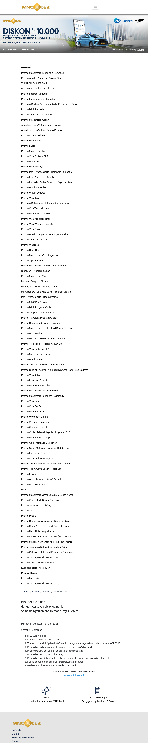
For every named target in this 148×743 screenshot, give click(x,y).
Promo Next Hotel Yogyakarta (37, 531)
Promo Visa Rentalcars (33, 411)
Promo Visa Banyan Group (35, 437)
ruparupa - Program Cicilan (35, 270)
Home (26, 591)
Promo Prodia (28, 515)
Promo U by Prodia (31, 333)
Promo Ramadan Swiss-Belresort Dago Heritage (47, 182)
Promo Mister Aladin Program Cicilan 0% (43, 338)
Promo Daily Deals (31, 249)
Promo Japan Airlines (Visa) (36, 505)
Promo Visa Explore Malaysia (37, 458)
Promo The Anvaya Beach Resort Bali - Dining (46, 463)
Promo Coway (28, 473)
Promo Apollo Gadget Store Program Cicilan (45, 234)
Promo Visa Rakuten (32, 374)
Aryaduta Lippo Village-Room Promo (41, 124)
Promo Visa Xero (30, 197)
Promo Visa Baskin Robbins (36, 213)
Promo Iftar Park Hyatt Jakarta (37, 176)
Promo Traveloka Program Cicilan (39, 317)
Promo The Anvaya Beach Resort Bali (41, 468)
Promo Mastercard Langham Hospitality (42, 395)
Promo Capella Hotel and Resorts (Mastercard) (46, 536)
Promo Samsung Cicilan (34, 239)
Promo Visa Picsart (31, 140)
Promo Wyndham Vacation (35, 421)
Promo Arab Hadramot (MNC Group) (41, 479)
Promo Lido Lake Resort (34, 380)
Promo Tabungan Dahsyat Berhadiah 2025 (44, 546)
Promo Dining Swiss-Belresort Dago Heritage (45, 520)
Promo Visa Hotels (31, 400)
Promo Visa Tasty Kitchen (35, 208)
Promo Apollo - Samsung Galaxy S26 (41, 77)
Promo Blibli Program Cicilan (36, 307)
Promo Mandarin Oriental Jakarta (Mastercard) (46, 541)
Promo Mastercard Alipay (35, 119)
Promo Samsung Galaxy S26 (36, 114)
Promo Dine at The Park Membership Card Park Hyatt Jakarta (54, 369)
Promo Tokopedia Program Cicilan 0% (41, 343)
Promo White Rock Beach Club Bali (40, 499)
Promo (15, 740)
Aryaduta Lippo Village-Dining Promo (41, 129)
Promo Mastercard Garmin (35, 150)
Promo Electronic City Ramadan (38, 98)
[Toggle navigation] (95, 7)
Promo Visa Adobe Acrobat (36, 385)
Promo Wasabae (30, 244)
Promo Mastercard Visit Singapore (40, 255)
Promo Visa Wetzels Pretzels (37, 223)
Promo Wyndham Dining (34, 416)
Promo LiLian (28, 145)
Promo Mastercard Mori (34, 275)
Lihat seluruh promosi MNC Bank (46, 695)
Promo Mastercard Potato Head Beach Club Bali (47, 327)
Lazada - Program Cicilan (34, 281)
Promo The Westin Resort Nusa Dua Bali (43, 364)
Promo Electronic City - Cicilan (37, 88)
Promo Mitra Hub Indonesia (36, 353)
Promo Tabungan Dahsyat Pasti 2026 (41, 557)
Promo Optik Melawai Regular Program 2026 (45, 432)
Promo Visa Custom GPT (34, 156)
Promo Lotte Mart (31, 578)
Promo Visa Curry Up (32, 228)
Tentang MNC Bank (23, 737)
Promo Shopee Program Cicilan (38, 312)
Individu (35, 591)
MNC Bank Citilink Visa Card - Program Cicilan (46, 291)
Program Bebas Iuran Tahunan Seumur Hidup (45, 202)
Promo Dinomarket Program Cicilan (40, 322)
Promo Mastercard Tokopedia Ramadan (42, 72)
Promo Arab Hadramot (33, 484)
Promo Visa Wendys (32, 166)
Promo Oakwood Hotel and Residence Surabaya (47, 551)
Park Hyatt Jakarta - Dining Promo (39, 286)
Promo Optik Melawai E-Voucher (39, 442)
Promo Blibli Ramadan (33, 109)
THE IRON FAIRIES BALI (34, 83)
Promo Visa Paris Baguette (35, 218)
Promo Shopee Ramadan (34, 93)
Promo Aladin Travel (32, 359)
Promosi (26, 67)
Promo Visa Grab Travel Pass (36, 348)
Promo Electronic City (33, 452)
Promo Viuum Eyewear (33, 192)
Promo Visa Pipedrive (33, 135)
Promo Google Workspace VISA (38, 562)
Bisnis (15, 733)
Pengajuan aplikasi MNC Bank (98, 695)
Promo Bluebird (30, 572)
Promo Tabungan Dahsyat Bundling (40, 583)
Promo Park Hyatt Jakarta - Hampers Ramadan (46, 171)
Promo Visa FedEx (31, 406)
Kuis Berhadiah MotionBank (36, 567)
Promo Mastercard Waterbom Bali (39, 390)
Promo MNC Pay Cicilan (34, 301)
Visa (23, 489)
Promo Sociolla (29, 510)
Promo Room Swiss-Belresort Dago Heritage (45, 525)
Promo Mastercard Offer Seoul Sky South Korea (47, 494)
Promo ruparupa (30, 161)
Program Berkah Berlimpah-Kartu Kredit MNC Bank (49, 103)
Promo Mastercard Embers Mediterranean (44, 265)
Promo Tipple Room (32, 260)
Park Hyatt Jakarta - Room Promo (39, 296)
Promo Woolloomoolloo (34, 187)
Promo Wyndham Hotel (34, 426)
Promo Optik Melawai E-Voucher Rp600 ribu (45, 447)
